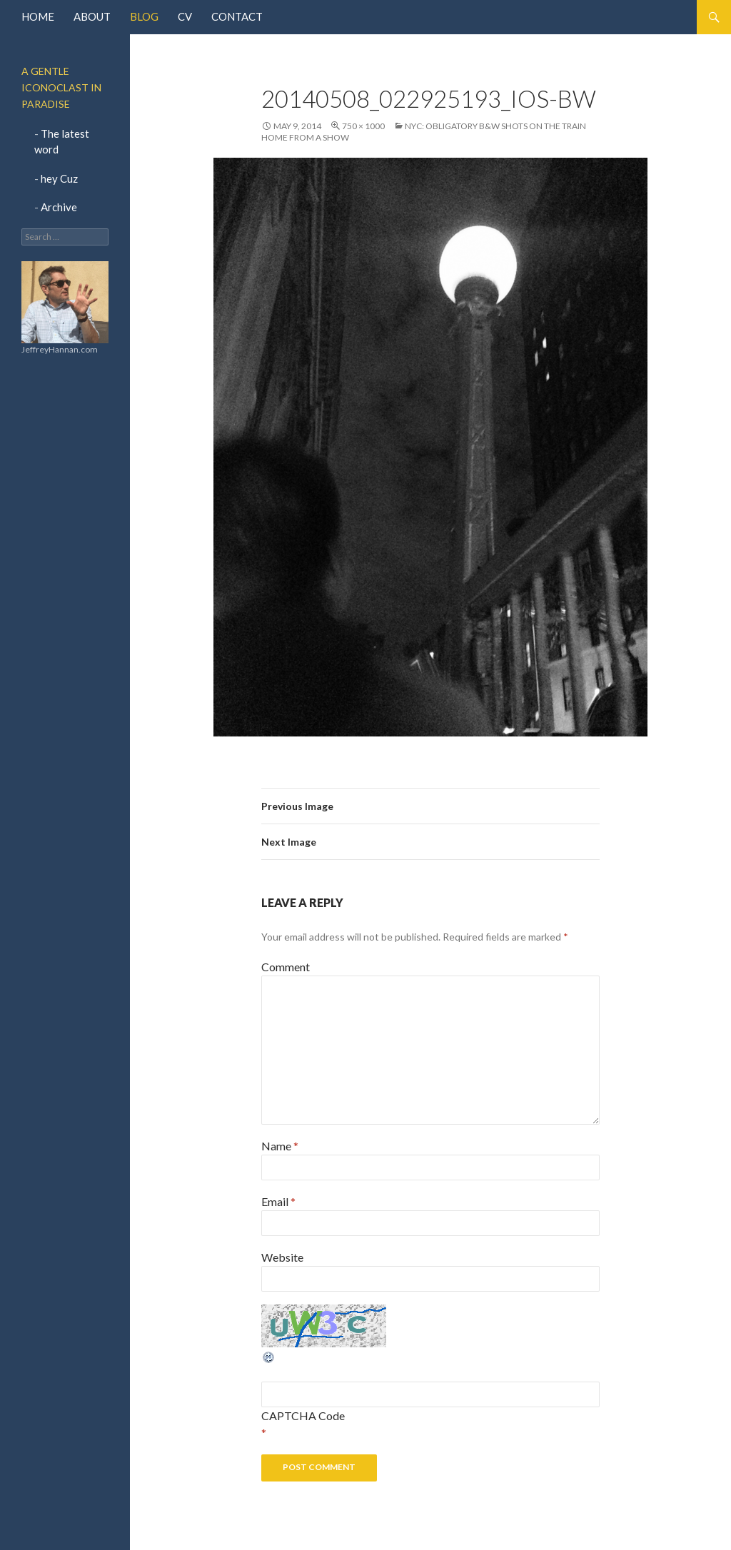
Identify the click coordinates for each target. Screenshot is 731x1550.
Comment (285, 966)
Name (279, 1146)
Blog (144, 16)
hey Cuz (59, 178)
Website (282, 1257)
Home (37, 16)
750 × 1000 (363, 126)
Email (278, 1201)
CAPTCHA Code (303, 1415)
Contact (237, 16)
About (92, 16)
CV (185, 16)
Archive (59, 207)
